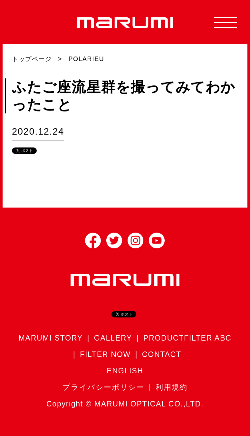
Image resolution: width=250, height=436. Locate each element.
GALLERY (113, 338)
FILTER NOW (105, 354)
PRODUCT (163, 338)
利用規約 (171, 387)
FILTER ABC (207, 338)
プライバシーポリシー (103, 387)
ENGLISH (125, 371)
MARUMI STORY (51, 338)
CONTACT (161, 354)
